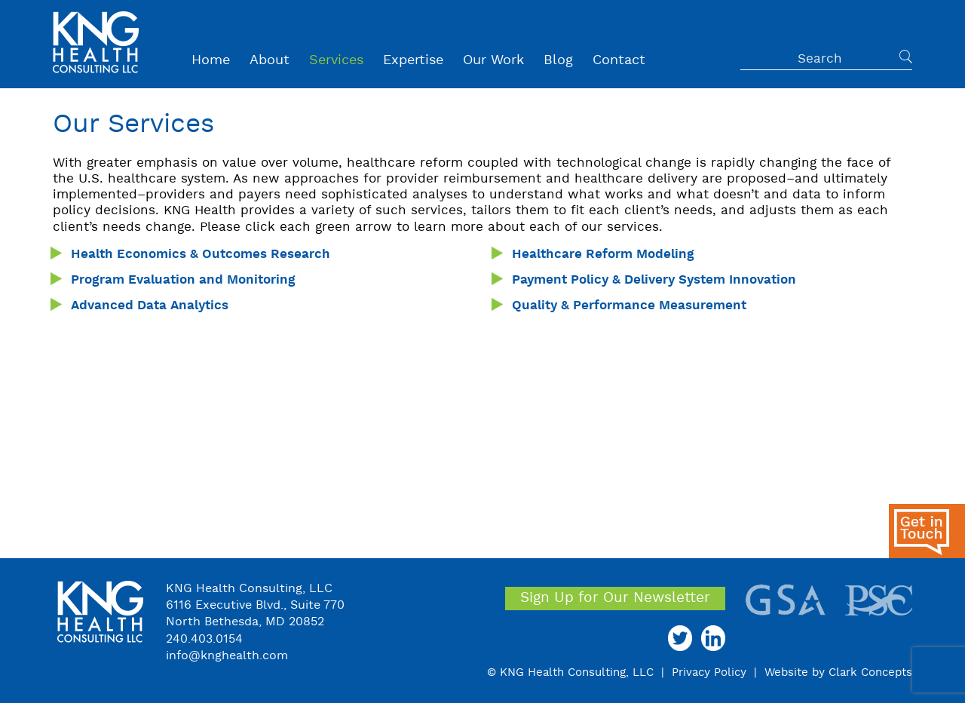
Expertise (413, 60)
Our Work (493, 60)
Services (336, 60)
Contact (619, 60)
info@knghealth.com (227, 656)
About (270, 60)
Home (210, 60)
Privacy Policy (709, 672)
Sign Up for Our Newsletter (615, 598)
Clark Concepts (870, 672)
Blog (558, 60)
